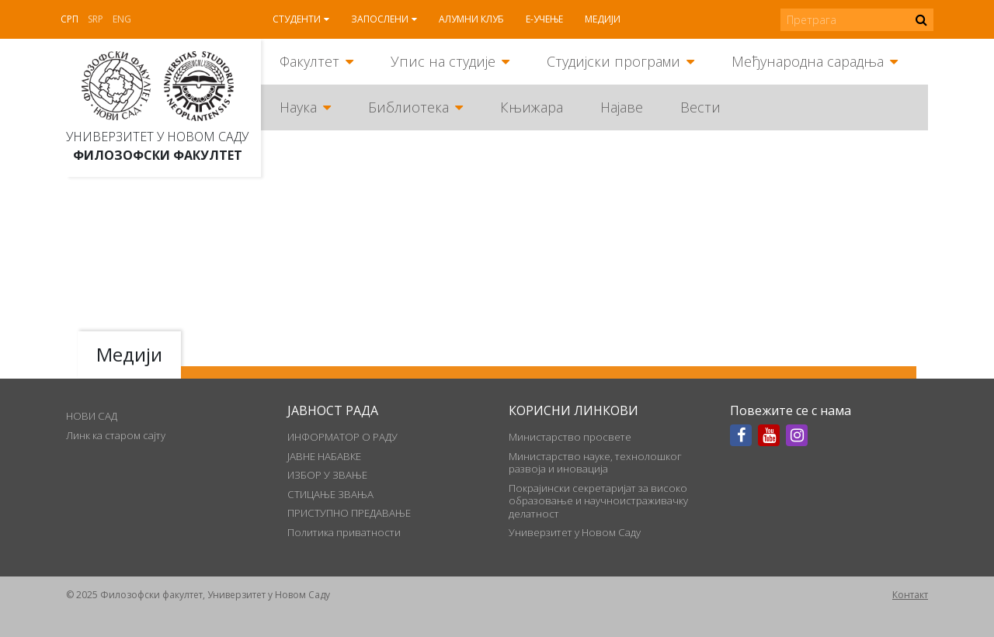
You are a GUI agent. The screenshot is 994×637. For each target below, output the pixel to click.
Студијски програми (613, 61)
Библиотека (408, 107)
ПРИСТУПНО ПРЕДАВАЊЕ (349, 513)
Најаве (621, 107)
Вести (700, 107)
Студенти (297, 19)
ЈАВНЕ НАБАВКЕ (324, 456)
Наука (298, 107)
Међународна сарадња (808, 61)
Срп (69, 19)
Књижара (531, 107)
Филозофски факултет (157, 155)
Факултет (309, 61)
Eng (122, 19)
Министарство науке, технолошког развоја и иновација (595, 462)
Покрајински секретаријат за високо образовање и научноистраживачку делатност (598, 501)
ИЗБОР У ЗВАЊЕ (327, 475)
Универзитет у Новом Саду (157, 136)
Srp (95, 19)
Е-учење (544, 19)
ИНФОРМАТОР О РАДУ (342, 437)
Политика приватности (344, 532)
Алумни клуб (471, 19)
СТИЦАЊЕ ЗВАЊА (330, 494)
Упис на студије (443, 61)
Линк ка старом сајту (115, 435)
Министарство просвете (570, 437)
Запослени (379, 19)
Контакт (910, 594)
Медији (602, 19)
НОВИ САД (91, 416)
